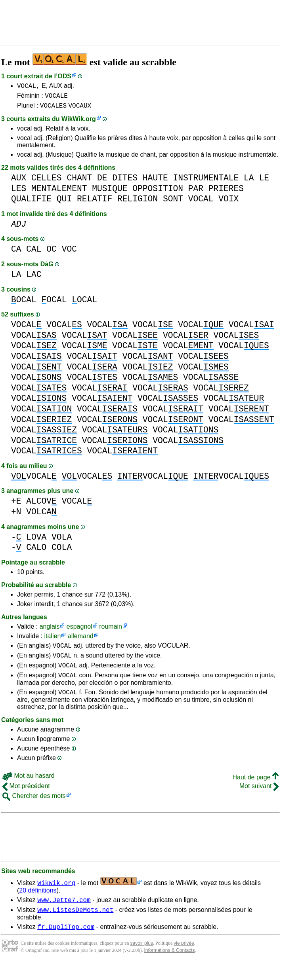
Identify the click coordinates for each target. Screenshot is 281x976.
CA (16, 252)
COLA (62, 551)
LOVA (36, 540)
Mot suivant (259, 795)
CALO (36, 551)
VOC (69, 252)
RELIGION (137, 202)
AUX (18, 181)
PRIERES (226, 192)
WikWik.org (78, 122)
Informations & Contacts (169, 963)
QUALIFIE (31, 202)
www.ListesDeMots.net (75, 921)
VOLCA (41, 515)
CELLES (46, 181)
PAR (195, 192)
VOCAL (201, 202)
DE (102, 181)
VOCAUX (79, 108)
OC (51, 252)
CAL (33, 252)
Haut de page (255, 786)
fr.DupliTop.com (65, 939)
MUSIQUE (109, 192)
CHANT (79, 181)
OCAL (23, 303)
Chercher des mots (34, 805)
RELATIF (94, 202)
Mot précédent (26, 795)
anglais (50, 630)
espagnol (79, 630)
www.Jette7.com (63, 910)
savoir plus (141, 956)
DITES (125, 181)
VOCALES (53, 108)
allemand (81, 639)
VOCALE (56, 97)
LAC (33, 278)
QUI (64, 202)
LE (264, 181)
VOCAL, (28, 86)
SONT (173, 202)
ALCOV (41, 504)
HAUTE (155, 181)
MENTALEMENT (59, 192)
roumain (110, 630)
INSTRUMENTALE (206, 181)
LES (18, 192)
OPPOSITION (157, 192)
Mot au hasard (28, 785)
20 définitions (37, 899)
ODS (64, 76)
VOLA (62, 540)
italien (52, 639)
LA (249, 181)
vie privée (184, 956)
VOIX (228, 202)
